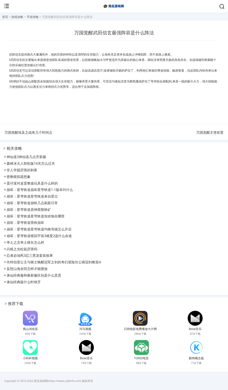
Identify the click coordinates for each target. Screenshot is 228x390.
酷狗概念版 (196, 358)
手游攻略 (33, 17)
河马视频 (85, 329)
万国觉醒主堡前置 (210, 132)
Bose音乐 (195, 329)
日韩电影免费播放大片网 (140, 329)
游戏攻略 (17, 17)
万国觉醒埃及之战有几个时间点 (28, 132)
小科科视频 (30, 358)
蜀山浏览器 (30, 329)
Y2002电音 (141, 358)
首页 (5, 17)
